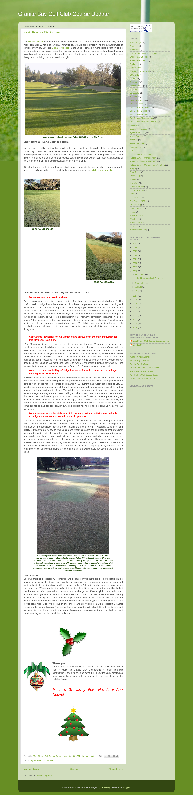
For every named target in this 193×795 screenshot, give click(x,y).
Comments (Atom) (44, 776)
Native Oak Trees (137, 143)
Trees (132, 212)
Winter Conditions (138, 230)
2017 (135, 296)
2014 (135, 307)
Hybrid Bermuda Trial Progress (42, 32)
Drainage (134, 82)
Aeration (133, 46)
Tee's (132, 194)
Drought (133, 89)
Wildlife (133, 226)
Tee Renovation (137, 190)
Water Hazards (136, 215)
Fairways (134, 96)
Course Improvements (140, 71)
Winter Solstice (35, 41)
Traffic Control (136, 208)
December (140, 274)
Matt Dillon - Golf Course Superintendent (151, 341)
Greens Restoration (138, 129)
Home (74, 769)
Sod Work (134, 183)
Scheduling (135, 176)
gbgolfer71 (137, 345)
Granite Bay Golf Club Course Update (63, 14)
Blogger (126, 787)
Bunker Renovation (138, 60)
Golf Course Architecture (141, 107)
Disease (133, 78)
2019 (135, 267)
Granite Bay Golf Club (139, 360)
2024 (135, 247)
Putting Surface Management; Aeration (147, 165)
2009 (135, 327)
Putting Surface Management (143, 158)
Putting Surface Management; (143, 161)
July (137, 291)
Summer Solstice (60, 48)
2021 (135, 259)
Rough (133, 168)
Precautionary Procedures (141, 154)
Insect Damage (136, 136)
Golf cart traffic (136, 104)
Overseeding (135, 147)
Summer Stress (137, 186)
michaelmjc (106, 787)
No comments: (89, 756)
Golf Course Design (138, 111)
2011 (135, 319)
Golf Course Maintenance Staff (143, 122)
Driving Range (136, 86)
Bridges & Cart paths (139, 57)
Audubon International (140, 357)
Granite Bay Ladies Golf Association (146, 368)
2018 (135, 271)
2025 (135, 243)
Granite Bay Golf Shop (140, 364)
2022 (135, 255)
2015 (135, 304)
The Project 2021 (137, 201)
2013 (135, 312)
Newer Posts (31, 769)
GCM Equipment (137, 100)
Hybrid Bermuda (38, 760)
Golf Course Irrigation (139, 114)
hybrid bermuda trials (101, 170)
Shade (133, 179)
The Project (135, 197)
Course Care (135, 68)
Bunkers (133, 64)
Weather (50, 760)
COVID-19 (134, 75)
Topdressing (135, 205)
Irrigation (134, 140)
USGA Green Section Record (143, 378)
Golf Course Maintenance (141, 118)
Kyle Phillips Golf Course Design (144, 375)
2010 (135, 323)
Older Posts (115, 769)
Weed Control (136, 222)
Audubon (134, 49)
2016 (135, 300)
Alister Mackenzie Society (141, 371)
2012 (135, 315)
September (140, 283)
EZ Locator (135, 93)
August (138, 287)
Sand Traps (135, 172)
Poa (131, 150)
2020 (135, 263)
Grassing (134, 125)
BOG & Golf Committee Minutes (144, 53)
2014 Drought (136, 42)
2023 (135, 251)
